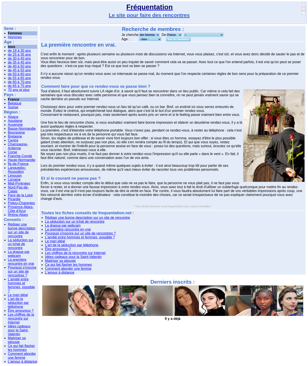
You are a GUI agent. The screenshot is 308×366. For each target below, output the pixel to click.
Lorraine (14, 179)
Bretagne (15, 136)
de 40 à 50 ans (19, 66)
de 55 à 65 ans (19, 78)
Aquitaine (15, 121)
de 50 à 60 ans (19, 74)
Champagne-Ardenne (18, 146)
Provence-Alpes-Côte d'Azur (20, 209)
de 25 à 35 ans (19, 54)
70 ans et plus (19, 90)
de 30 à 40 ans (19, 58)
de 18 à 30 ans (19, 50)
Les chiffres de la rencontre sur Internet (21, 318)
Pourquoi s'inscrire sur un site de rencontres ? (22, 271)
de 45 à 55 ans (19, 70)
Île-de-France (18, 164)
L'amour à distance (22, 361)
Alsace (13, 117)
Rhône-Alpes (18, 215)
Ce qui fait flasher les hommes (21, 348)
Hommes (15, 37)
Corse (12, 152)
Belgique (14, 103)
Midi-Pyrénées (19, 183)
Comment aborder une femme (22, 355)
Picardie (14, 199)
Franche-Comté (20, 156)
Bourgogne (16, 132)
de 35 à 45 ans (19, 62)
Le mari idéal (18, 295)
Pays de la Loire (20, 195)
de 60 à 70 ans (19, 82)
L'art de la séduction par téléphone (18, 303)
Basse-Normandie (22, 128)
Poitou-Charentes (21, 203)
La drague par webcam (19, 254)
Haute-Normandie (21, 160)
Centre (13, 140)
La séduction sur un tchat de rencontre (20, 244)
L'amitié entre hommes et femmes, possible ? (21, 285)
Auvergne (15, 124)
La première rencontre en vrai (21, 261)
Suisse (13, 107)
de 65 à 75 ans (19, 86)
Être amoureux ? (20, 310)
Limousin (15, 175)
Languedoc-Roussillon (17, 170)
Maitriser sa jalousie (17, 340)
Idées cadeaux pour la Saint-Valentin (19, 330)
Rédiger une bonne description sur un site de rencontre (21, 230)
